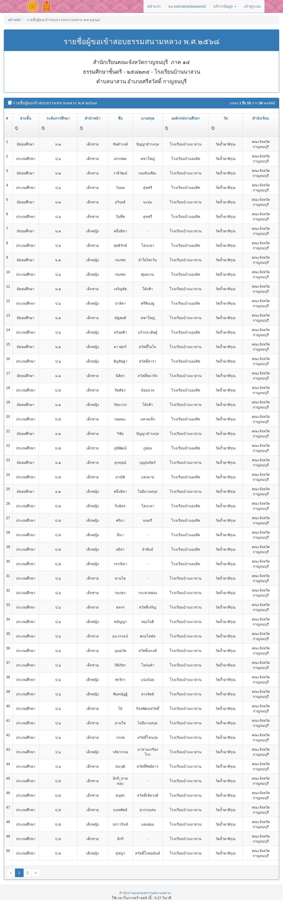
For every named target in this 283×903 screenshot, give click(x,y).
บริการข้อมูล (224, 6)
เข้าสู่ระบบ (252, 6)
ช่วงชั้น (25, 118)
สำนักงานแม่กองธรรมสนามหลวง (145, 893)
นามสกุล (147, 118)
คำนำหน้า (92, 118)
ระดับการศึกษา (58, 118)
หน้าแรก (154, 6)
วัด (225, 118)
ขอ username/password (187, 6)
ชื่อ (120, 118)
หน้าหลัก (14, 20)
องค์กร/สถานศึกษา (185, 118)
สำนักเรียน (260, 118)
